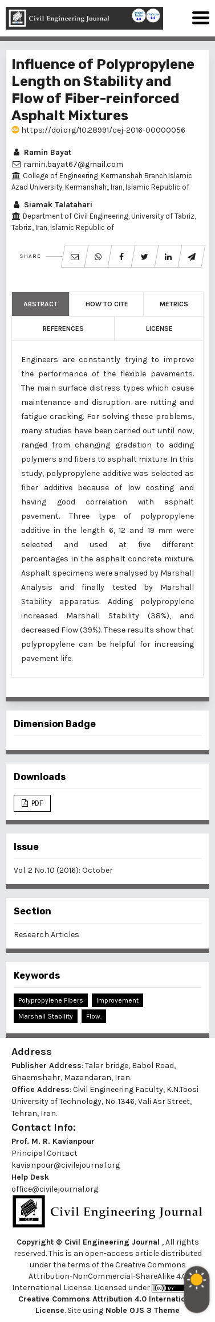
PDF (36, 803)
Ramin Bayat (41, 152)
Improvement (117, 1000)
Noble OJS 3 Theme (141, 1310)
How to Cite (107, 304)
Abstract (40, 304)
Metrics (174, 304)
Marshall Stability (45, 1016)
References (63, 328)
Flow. (94, 1016)
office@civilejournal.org (54, 1189)
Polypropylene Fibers (50, 1000)
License (159, 328)
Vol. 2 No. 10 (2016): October (63, 870)
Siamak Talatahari (51, 205)
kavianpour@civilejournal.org (65, 1165)
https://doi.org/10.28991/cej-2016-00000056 (98, 130)
